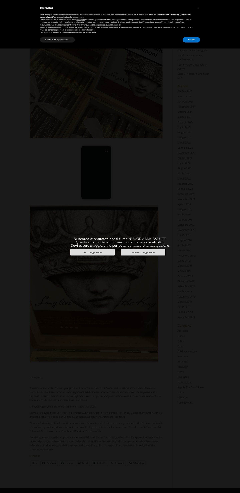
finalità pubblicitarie (146, 22)
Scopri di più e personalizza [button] (57, 40)
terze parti (80, 20)
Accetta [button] (191, 40)
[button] (198, 8)
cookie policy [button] (78, 17)
